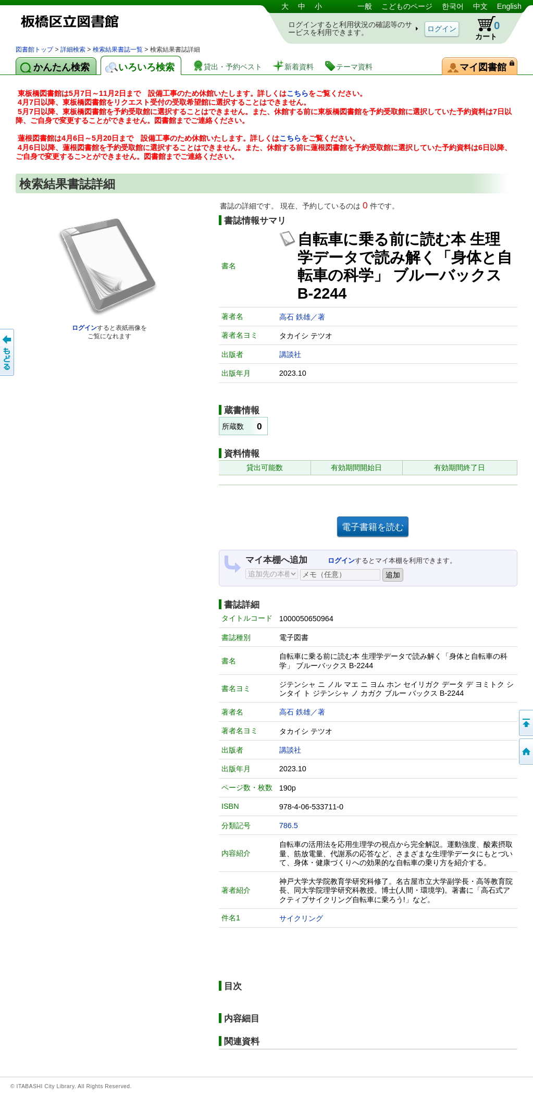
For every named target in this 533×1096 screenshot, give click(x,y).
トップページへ (525, 751)
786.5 (288, 825)
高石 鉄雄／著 (302, 317)
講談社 (290, 354)
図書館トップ (34, 49)
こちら (297, 93)
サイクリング (301, 918)
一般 (364, 6)
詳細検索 (72, 49)
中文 (480, 6)
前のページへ (8, 352)
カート (482, 28)
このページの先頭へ (525, 723)
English (509, 6)
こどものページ (406, 6)
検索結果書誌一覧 (118, 49)
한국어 (453, 6)
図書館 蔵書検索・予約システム (125, 22)
